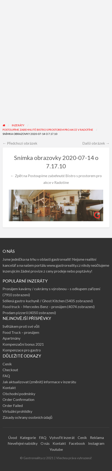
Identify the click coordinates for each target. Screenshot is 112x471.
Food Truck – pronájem (21, 332)
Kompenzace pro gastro (22, 350)
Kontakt (9, 387)
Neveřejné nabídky (23, 443)
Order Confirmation (18, 399)
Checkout (10, 369)
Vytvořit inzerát (61, 437)
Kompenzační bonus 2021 (23, 344)
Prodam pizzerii (15, 312)
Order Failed (13, 405)
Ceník (7, 364)
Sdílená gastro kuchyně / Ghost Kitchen (34, 301)
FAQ (6, 376)
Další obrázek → (95, 143)
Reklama (97, 437)
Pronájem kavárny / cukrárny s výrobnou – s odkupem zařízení (51, 288)
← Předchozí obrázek (20, 143)
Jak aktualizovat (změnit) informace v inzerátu (39, 382)
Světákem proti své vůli (21, 326)
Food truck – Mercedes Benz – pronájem (35, 306)
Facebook (77, 443)
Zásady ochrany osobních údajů (27, 417)
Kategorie (28, 437)
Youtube (56, 449)
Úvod (12, 437)
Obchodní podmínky (19, 393)
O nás (45, 443)
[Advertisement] (56, 65)
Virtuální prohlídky (17, 411)
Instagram (96, 443)
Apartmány (11, 338)
